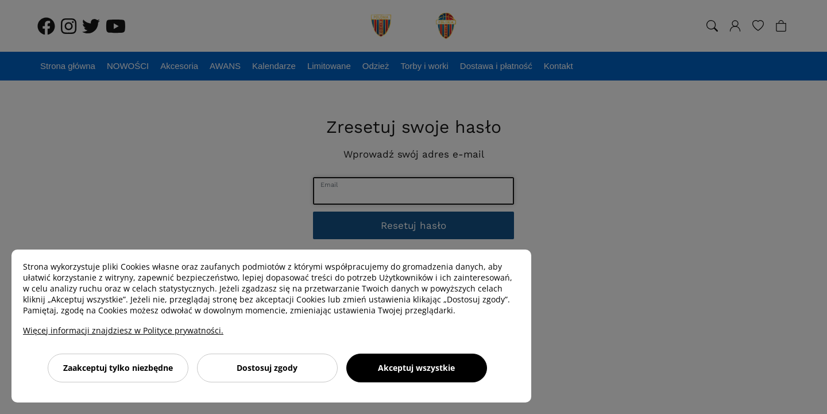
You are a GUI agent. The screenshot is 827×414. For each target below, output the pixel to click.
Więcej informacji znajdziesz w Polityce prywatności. (123, 330)
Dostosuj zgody (267, 367)
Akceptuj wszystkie (416, 367)
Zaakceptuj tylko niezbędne (118, 367)
